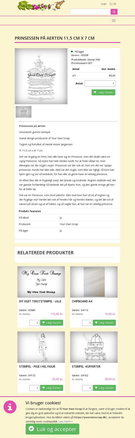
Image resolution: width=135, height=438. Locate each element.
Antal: (80, 83)
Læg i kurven (103, 92)
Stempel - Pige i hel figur (37, 366)
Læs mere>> (66, 421)
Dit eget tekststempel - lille (40, 301)
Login (104, 3)
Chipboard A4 (82, 301)
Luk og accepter (52, 429)
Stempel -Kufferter (86, 366)
